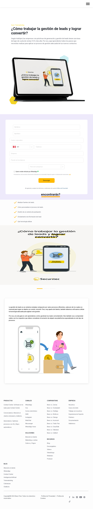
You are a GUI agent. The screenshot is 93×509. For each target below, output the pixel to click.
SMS (26, 414)
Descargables (51, 446)
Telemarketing (8, 480)
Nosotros (72, 405)
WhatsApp (28, 405)
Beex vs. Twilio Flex (53, 423)
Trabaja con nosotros (75, 411)
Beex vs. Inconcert (53, 420)
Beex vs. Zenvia (52, 405)
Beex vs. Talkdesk (53, 430)
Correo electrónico (31, 411)
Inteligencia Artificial (10, 477)
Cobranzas (7, 484)
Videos (49, 449)
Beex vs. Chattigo (52, 411)
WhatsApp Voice (30, 427)
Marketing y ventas (31, 440)
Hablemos (72, 423)
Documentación (73, 420)
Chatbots (6, 487)
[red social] (69, 497)
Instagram (28, 417)
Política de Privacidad (48, 496)
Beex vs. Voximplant (53, 408)
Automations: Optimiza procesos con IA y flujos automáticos (11, 424)
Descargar (46, 180)
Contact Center (8, 474)
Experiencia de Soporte (76, 414)
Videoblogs (50, 453)
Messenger (29, 423)
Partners (71, 417)
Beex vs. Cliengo (52, 417)
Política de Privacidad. (62, 188)
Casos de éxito (73, 408)
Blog (48, 443)
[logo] (12, 3)
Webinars (50, 456)
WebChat (28, 420)
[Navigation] (88, 4)
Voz (26, 408)
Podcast (49, 459)
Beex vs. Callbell (52, 433)
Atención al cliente (31, 437)
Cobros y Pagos (30, 443)
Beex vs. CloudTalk (53, 427)
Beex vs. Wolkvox (52, 414)
